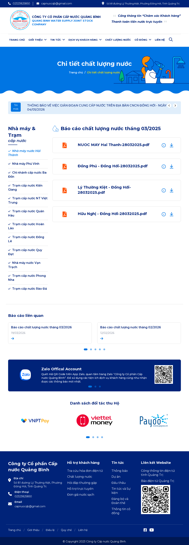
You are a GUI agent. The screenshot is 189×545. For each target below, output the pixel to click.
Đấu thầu (118, 481)
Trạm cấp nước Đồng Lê (26, 238)
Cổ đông (143, 39)
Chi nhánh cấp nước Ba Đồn (27, 173)
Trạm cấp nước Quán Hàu (26, 212)
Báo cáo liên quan (25, 314)
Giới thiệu (37, 39)
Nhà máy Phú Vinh (23, 162)
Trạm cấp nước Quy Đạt (25, 251)
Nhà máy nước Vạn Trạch (24, 264)
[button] (86, 348)
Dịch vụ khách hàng (85, 39)
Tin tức (57, 39)
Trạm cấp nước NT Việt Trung (27, 199)
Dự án (115, 475)
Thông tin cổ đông (120, 510)
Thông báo (119, 469)
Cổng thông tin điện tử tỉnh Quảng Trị (158, 471)
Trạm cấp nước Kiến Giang (25, 186)
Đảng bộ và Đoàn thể (119, 500)
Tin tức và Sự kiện (120, 489)
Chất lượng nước (118, 39)
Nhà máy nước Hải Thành (24, 152)
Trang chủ (17, 39)
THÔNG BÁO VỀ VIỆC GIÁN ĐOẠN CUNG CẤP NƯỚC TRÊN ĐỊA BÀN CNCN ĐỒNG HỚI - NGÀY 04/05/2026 (96, 106)
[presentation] (169, 104)
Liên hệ (160, 39)
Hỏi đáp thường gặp (82, 481)
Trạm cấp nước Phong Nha (27, 276)
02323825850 (23, 495)
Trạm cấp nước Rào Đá (27, 287)
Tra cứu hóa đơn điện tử (85, 469)
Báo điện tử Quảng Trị (157, 480)
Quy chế (66, 529)
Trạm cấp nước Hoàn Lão (26, 225)
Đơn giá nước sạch (80, 493)
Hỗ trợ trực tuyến (80, 487)
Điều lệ (50, 529)
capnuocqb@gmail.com (30, 505)
